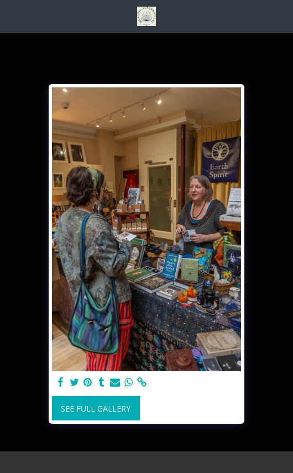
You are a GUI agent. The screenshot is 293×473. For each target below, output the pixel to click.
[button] (12, 15)
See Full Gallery (95, 408)
